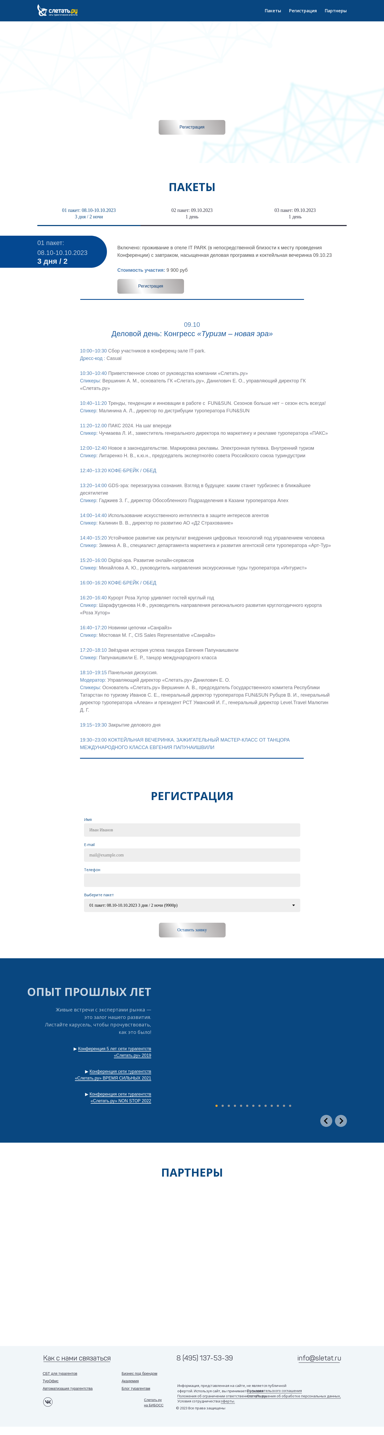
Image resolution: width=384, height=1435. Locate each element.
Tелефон (92, 869)
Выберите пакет (99, 894)
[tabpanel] (192, 271)
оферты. (228, 1401)
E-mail (89, 844)
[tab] (89, 216)
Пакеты (273, 11)
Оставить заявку (192, 930)
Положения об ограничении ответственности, (217, 1396)
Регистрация (303, 11)
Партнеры (336, 11)
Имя (88, 819)
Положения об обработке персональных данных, (299, 1396)
